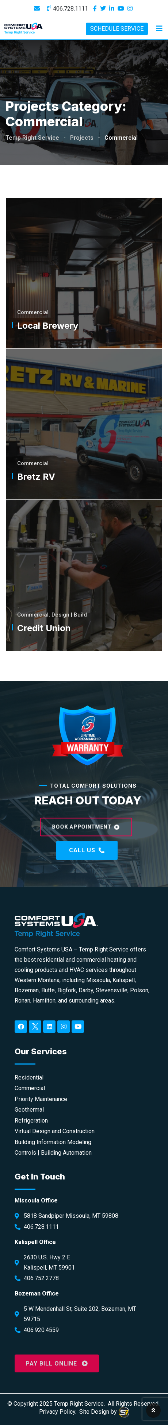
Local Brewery (47, 325)
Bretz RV (36, 476)
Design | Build (69, 614)
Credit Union (44, 628)
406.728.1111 (70, 8)
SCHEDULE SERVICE (117, 28)
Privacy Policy (57, 1411)
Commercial (33, 312)
